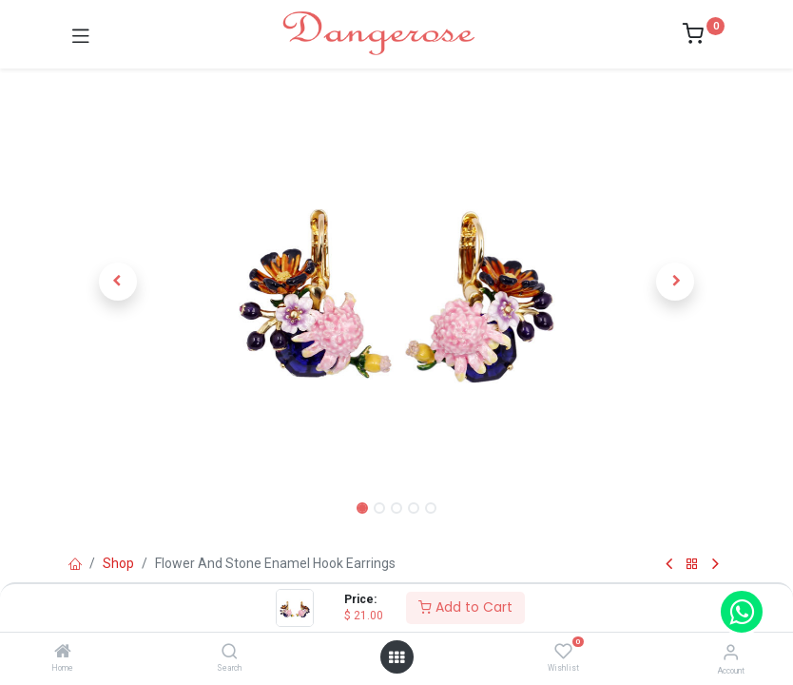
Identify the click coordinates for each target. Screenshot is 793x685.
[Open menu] (396, 657)
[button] (117, 281)
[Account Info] (731, 652)
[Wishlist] (563, 651)
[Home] (62, 652)
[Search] (230, 652)
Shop (118, 563)
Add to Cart (465, 606)
